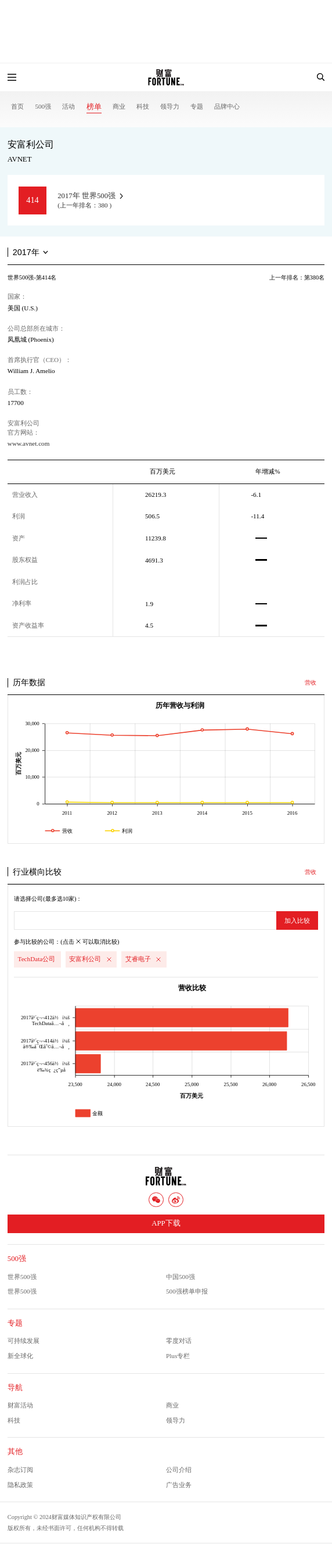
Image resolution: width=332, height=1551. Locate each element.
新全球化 (20, 1355)
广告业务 (179, 1484)
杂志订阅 (20, 1469)
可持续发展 (23, 1340)
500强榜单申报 (187, 1291)
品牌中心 (227, 106)
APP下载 (165, 1223)
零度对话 (179, 1340)
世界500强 (22, 1276)
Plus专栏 (178, 1355)
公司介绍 (179, 1469)
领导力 (169, 106)
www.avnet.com (29, 443)
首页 (17, 106)
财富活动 (20, 1405)
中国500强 (180, 1276)
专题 (196, 106)
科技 (142, 106)
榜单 (94, 107)
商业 (119, 106)
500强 (43, 106)
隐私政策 (20, 1484)
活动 (68, 106)
